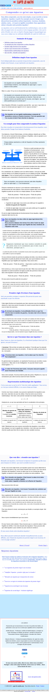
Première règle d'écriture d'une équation (15, 46)
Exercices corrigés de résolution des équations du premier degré (22, 581)
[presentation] (4, 71)
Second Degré (39, 32)
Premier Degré (28, 32)
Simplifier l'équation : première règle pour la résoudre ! (20, 572)
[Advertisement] (24, 443)
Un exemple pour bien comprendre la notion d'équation (19, 44)
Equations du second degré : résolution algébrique (18, 590)
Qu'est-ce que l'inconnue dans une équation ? (17, 48)
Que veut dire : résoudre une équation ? (15, 52)
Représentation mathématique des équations (17, 50)
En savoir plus (27, 691)
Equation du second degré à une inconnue (16, 586)
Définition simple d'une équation (13, 42)
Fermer (33, 691)
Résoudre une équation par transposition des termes (19, 577)
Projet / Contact (40, 686)
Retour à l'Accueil (24, 545)
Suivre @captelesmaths (34, 677)
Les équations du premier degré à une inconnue (17, 567)
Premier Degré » (43, 545)
